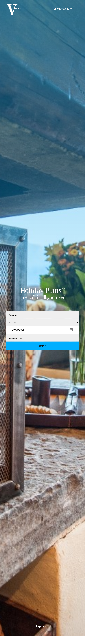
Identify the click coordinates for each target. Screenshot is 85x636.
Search (42, 345)
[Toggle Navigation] (78, 9)
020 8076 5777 (63, 8)
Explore (42, 626)
